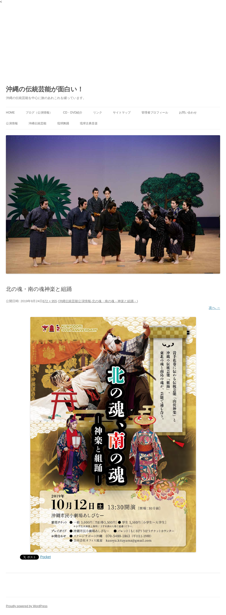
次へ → (214, 308)
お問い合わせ (188, 112)
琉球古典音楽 (89, 123)
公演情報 (12, 123)
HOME (10, 112)
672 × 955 (50, 301)
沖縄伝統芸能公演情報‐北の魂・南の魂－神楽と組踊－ (98, 301)
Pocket (45, 557)
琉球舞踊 (63, 123)
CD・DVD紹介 (73, 112)
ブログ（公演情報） (39, 112)
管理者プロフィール (154, 112)
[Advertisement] (113, 40)
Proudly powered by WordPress (27, 606)
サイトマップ (122, 112)
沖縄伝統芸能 (37, 123)
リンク (97, 112)
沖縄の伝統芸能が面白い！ (45, 89)
